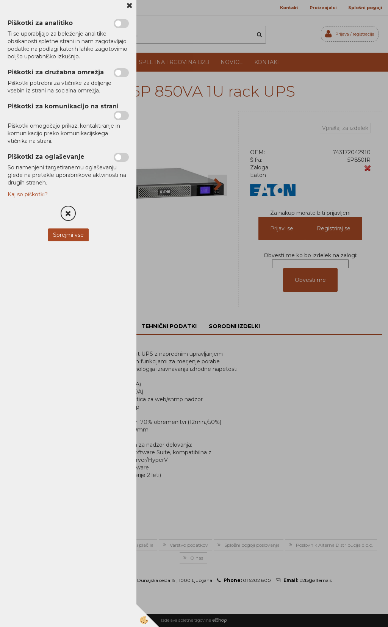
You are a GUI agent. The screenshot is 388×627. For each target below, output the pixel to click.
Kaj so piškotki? (28, 194)
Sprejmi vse (68, 234)
